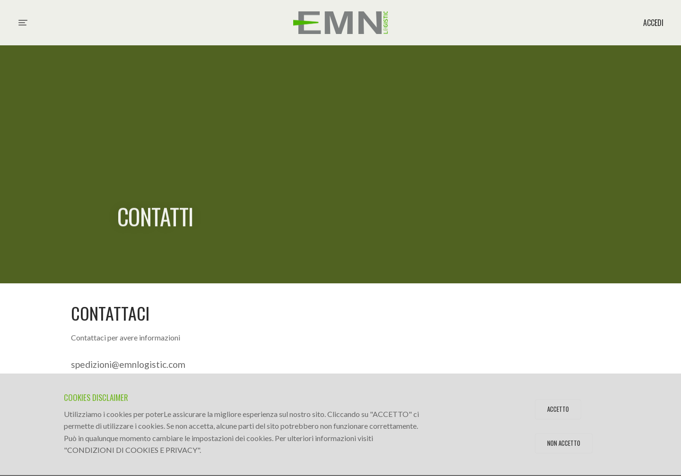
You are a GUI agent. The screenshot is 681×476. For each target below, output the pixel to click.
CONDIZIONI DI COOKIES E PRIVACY (132, 449)
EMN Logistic (340, 22)
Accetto (558, 409)
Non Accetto (563, 443)
